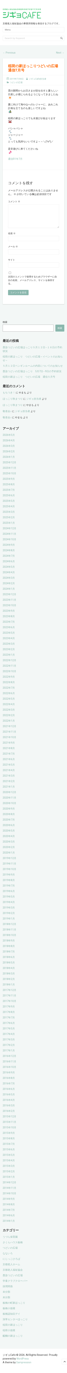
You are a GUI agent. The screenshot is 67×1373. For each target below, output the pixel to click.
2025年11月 (9, 472)
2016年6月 (9, 1093)
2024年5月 (9, 571)
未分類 (6, 1296)
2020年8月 (9, 818)
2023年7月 (9, 626)
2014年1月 (9, 1225)
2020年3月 (9, 845)
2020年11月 (9, 802)
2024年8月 (9, 554)
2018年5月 (9, 966)
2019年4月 (9, 906)
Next (60, 52)
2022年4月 (9, 708)
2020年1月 (9, 856)
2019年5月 (9, 900)
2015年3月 (9, 1170)
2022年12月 (9, 664)
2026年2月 (9, 455)
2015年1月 (9, 1181)
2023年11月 (9, 604)
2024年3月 (9, 582)
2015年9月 (9, 1137)
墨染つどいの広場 (13, 1279)
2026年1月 (9, 461)
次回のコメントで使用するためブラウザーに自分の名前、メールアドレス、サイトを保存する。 (32, 284)
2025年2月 (9, 521)
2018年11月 (9, 933)
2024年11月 (9, 538)
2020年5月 (9, 834)
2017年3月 (9, 1043)
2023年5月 (9, 637)
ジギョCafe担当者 (37, 79)
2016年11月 (9, 1065)
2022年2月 (9, 719)
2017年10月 (9, 1005)
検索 (5, 326)
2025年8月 (9, 488)
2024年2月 (9, 587)
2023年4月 (9, 642)
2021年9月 (9, 747)
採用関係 (8, 1290)
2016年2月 (9, 1115)
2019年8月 (9, 884)
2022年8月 (9, 686)
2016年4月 (9, 1104)
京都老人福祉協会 (13, 1274)
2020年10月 (9, 807)
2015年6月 (9, 1153)
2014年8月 (9, 1208)
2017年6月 (9, 1027)
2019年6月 (9, 895)
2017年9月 (9, 1010)
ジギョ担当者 (33, 403)
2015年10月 (9, 1131)
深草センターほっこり (15, 1323)
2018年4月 (9, 972)
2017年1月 (9, 1054)
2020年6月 (9, 829)
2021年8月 (9, 752)
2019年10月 (9, 873)
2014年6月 (9, 1219)
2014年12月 (9, 1186)
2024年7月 (9, 560)
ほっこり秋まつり (13, 403)
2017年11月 (9, 999)
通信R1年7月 (15, 158)
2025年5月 (9, 505)
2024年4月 (9, 576)
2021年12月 (9, 730)
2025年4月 (9, 510)
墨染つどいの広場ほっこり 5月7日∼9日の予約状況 (32, 375)
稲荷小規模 (9, 1334)
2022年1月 (9, 725)
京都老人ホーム (11, 1268)
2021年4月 (9, 774)
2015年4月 (9, 1164)
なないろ (8, 1257)
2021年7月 (9, 758)
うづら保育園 (10, 1241)
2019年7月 (9, 889)
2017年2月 (9, 1049)
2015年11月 (9, 1126)
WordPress (22, 1362)
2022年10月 (9, 675)
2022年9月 (9, 681)
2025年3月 (9, 516)
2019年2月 (9, 917)
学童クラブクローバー (15, 1285)
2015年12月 (9, 1120)
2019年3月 (9, 911)
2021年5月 (9, 769)
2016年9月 (9, 1076)
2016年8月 (9, 1082)
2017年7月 (9, 1021)
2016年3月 (9, 1109)
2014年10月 (9, 1197)
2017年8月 (9, 1016)
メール (13, 250)
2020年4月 (9, 840)
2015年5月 (9, 1159)
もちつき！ (9, 396)
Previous (9, 52)
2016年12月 (9, 1060)
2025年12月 (9, 466)
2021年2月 (9, 785)
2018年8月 (9, 950)
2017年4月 (9, 1038)
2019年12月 (9, 862)
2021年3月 (9, 780)
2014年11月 (9, 1192)
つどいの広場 (16, 82)
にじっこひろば (11, 1263)
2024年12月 (9, 532)
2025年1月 (9, 527)
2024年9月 (9, 549)
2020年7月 (9, 823)
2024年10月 (9, 543)
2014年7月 (9, 1214)
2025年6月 (9, 499)
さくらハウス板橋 (13, 1246)
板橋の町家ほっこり (14, 1307)
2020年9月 (9, 812)
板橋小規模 (9, 1312)
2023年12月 (9, 598)
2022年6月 (9, 697)
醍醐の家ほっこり (13, 1340)
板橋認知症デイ (11, 1318)
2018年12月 (9, 928)
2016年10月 (9, 1071)
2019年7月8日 (17, 79)
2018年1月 (9, 988)
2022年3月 (9, 714)
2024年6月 (9, 565)
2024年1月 (9, 593)
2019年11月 (9, 867)
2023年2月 (9, 653)
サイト (11, 264)
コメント (14, 201)
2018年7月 (9, 955)
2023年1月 (9, 659)
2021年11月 (9, 736)
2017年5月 (9, 1032)
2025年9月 (9, 483)
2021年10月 (9, 741)
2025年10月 (9, 477)
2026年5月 (9, 439)
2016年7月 (9, 1087)
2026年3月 (9, 450)
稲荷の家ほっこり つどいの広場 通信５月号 (29, 381)
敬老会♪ (7, 415)
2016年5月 (9, 1098)
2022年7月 (9, 692)
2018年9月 (9, 944)
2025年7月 (9, 494)
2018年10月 (9, 939)
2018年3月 (9, 977)
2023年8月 (9, 620)
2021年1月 (9, 791)
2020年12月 (9, 796)
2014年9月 (9, 1203)
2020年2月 (9, 851)
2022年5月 (9, 703)
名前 (12, 237)
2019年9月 (9, 878)
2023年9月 (9, 615)
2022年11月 (9, 670)
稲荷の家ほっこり (13, 1329)
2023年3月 (9, 648)
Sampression (23, 1366)
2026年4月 (9, 444)
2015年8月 (9, 1142)
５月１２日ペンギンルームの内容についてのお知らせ (33, 370)
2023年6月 (9, 631)
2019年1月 (9, 922)
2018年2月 (9, 983)
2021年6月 (9, 763)
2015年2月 (9, 1175)
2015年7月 (9, 1148)
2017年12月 (9, 994)
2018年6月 (9, 961)
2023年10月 (9, 609)
